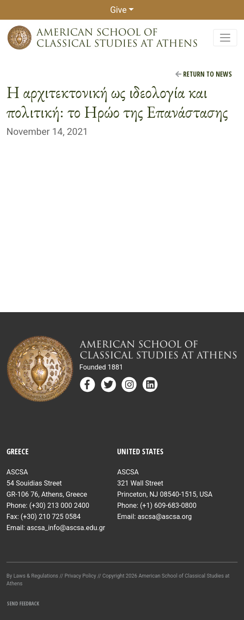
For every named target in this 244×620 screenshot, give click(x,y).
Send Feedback (23, 603)
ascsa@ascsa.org (165, 517)
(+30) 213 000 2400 (59, 505)
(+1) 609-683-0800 (168, 505)
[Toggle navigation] (225, 37)
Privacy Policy (80, 576)
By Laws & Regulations (32, 576)
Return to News (203, 74)
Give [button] (118, 10)
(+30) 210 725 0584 (51, 517)
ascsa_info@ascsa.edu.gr (66, 528)
